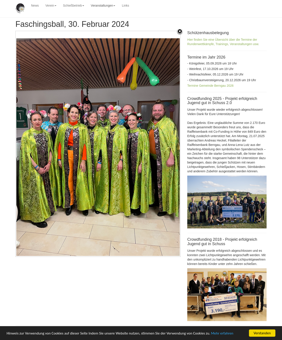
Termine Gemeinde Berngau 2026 (210, 85)
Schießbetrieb (73, 5)
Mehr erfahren (222, 333)
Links (125, 5)
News (35, 5)
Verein (50, 5)
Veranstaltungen (103, 5)
